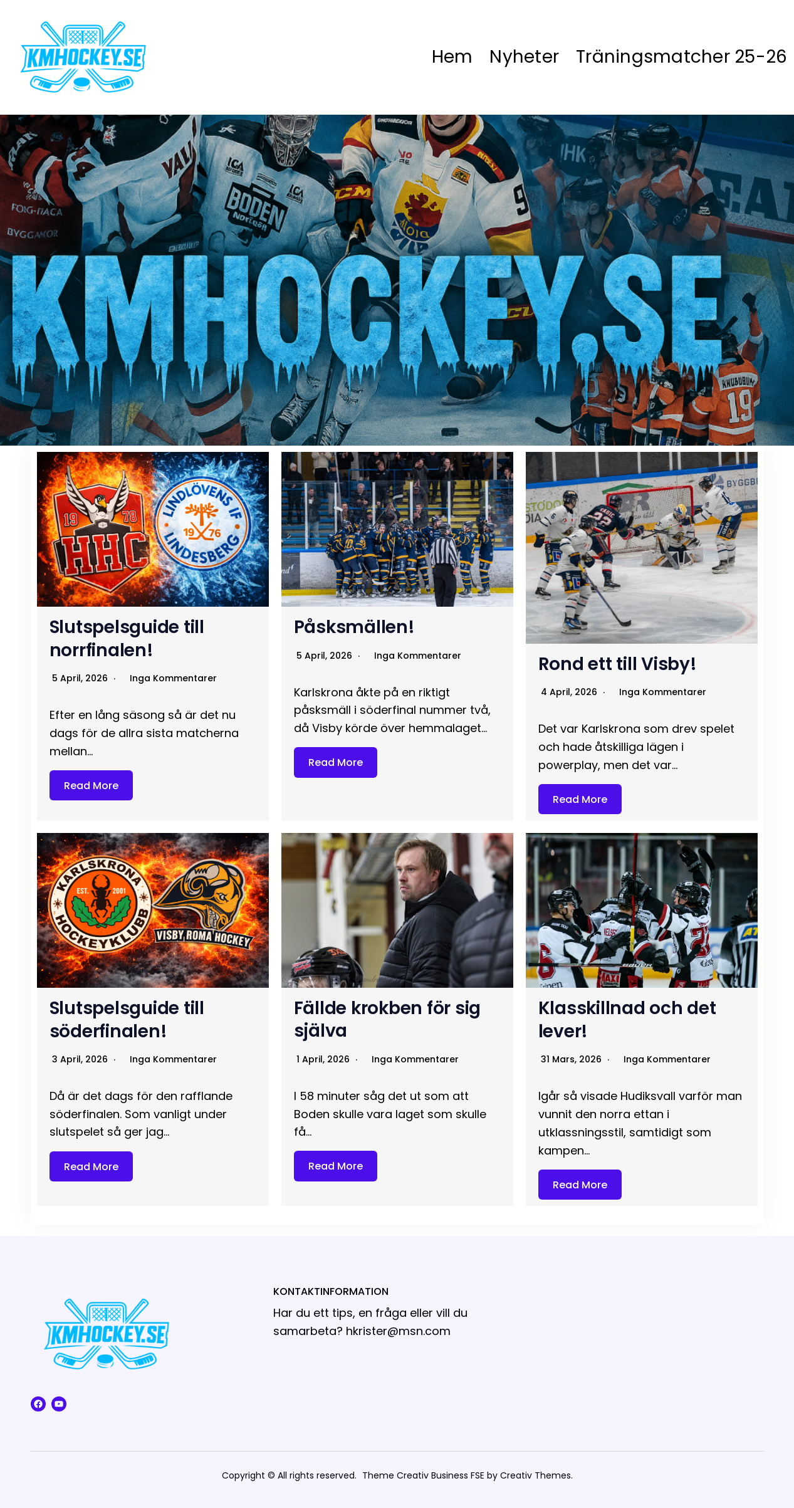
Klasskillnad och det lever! (628, 1019)
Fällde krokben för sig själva (388, 1019)
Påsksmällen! (354, 627)
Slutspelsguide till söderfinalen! (128, 1019)
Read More (91, 785)
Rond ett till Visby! (618, 664)
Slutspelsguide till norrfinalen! (128, 638)
